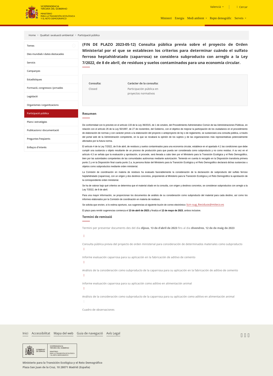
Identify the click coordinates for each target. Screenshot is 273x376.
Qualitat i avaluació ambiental (56, 35)
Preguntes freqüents (38, 138)
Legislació (32, 96)
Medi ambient (195, 18)
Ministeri (166, 18)
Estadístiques (34, 79)
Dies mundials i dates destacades (45, 54)
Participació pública (89, 35)
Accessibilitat (41, 333)
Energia (179, 18)
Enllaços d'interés (36, 147)
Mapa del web (63, 333)
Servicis (31, 62)
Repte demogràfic (220, 18)
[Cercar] (241, 7)
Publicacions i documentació (43, 130)
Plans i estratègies (37, 121)
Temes (30, 45)
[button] (206, 18)
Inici (25, 333)
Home (32, 35)
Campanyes (33, 71)
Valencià (215, 7)
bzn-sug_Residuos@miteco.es (205, 204)
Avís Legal (113, 333)
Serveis (239, 18)
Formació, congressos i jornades (45, 87)
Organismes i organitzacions (43, 105)
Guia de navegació (90, 333)
